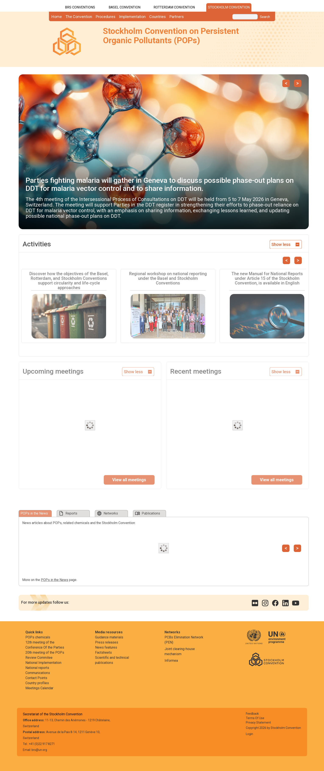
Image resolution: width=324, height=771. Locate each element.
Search (265, 17)
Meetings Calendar (39, 688)
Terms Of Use (255, 718)
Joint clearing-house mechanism (180, 651)
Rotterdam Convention (174, 7)
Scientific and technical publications (112, 660)
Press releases (106, 642)
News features (106, 647)
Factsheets (103, 652)
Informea (171, 661)
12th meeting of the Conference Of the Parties (44, 644)
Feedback (252, 713)
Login (249, 734)
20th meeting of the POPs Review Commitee (44, 655)
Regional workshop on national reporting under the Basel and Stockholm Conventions (168, 278)
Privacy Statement (258, 722)
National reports (37, 668)
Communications (37, 673)
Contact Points (36, 678)
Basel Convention (124, 7)
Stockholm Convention (229, 7)
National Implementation (43, 663)
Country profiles (37, 683)
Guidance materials (109, 637)
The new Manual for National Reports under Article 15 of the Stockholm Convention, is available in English (267, 278)
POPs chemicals (37, 637)
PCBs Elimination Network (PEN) (184, 639)
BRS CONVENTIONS (80, 7)
